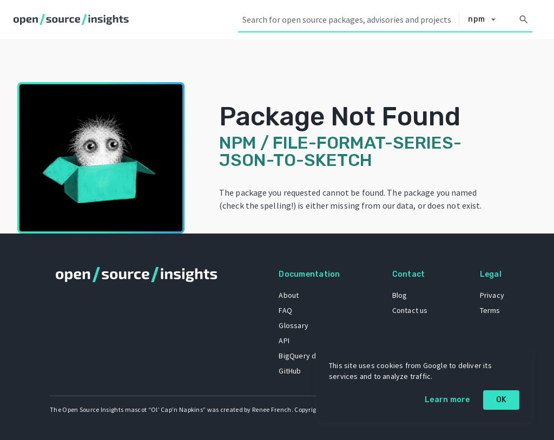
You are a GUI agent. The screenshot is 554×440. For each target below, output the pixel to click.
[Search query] (348, 19)
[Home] (73, 19)
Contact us (410, 310)
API (284, 340)
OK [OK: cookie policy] (501, 399)
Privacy (492, 295)
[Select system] (484, 19)
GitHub (290, 371)
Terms (490, 310)
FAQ (285, 310)
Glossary (293, 325)
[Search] (523, 19)
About (289, 295)
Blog (399, 295)
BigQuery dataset (308, 356)
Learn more (447, 399)
